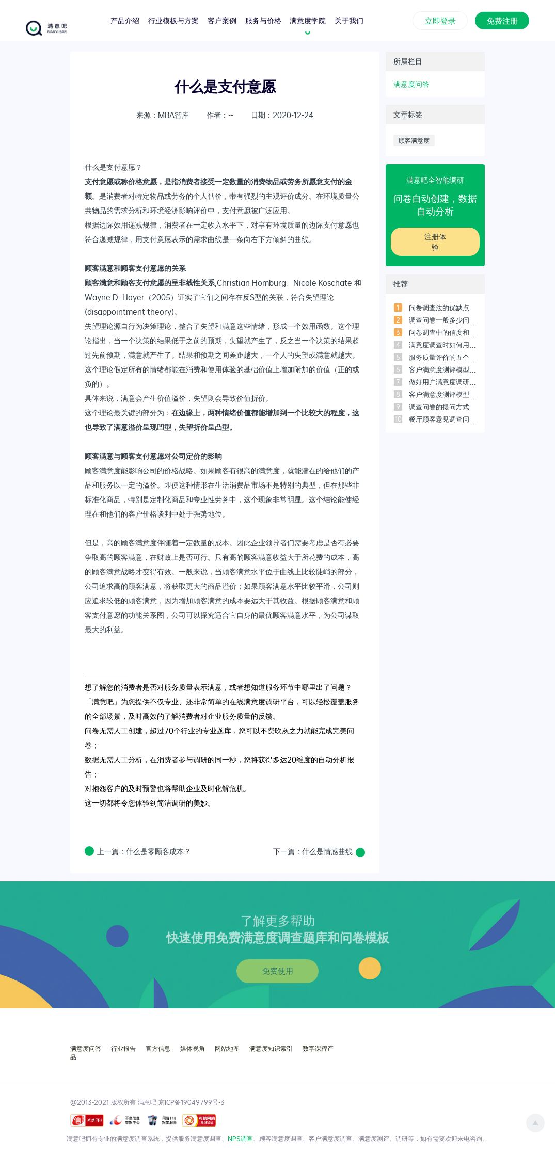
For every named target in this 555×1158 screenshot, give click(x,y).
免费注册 (502, 19)
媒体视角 (192, 1048)
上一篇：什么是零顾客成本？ (144, 851)
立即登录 (440, 19)
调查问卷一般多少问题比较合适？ (443, 320)
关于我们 (349, 20)
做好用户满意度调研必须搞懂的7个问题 (443, 382)
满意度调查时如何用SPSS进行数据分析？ (443, 345)
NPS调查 (240, 1138)
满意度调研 (262, 701)
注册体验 (435, 241)
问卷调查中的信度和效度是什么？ (443, 332)
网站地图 (227, 1048)
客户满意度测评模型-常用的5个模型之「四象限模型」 (443, 369)
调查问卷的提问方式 (439, 406)
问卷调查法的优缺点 (439, 307)
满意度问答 (411, 83)
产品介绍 (124, 20)
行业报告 (123, 1048)
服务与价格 (263, 20)
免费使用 (277, 970)
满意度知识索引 (271, 1048)
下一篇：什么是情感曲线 (313, 851)
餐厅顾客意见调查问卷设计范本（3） (443, 419)
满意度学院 (308, 20)
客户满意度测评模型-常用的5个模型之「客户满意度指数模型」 (443, 394)
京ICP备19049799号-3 (191, 1101)
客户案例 (222, 20)
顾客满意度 (414, 140)
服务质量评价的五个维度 (443, 357)
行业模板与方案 (173, 20)
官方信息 (158, 1048)
